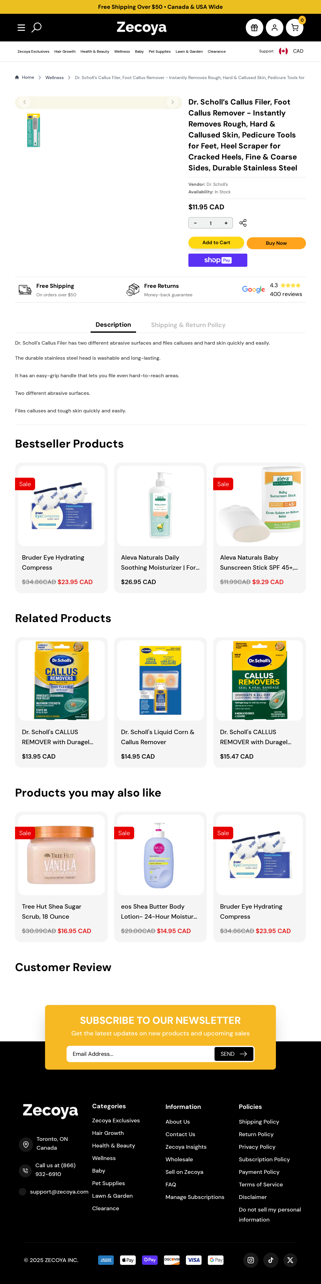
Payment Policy (259, 1172)
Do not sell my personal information (270, 1214)
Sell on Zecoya (184, 1172)
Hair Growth (65, 51)
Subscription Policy (264, 1159)
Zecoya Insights (186, 1147)
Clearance (217, 51)
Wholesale (179, 1159)
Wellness (122, 51)
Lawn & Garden (189, 51)
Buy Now (276, 243)
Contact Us (180, 1134)
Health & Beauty (95, 51)
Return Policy (256, 1134)
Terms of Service (261, 1184)
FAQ (171, 1184)
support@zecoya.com (59, 1191)
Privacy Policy (257, 1147)
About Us (178, 1122)
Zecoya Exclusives (34, 51)
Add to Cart (216, 242)
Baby (139, 51)
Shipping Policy (259, 1122)
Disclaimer (253, 1197)
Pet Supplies (160, 51)
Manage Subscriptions (195, 1197)
